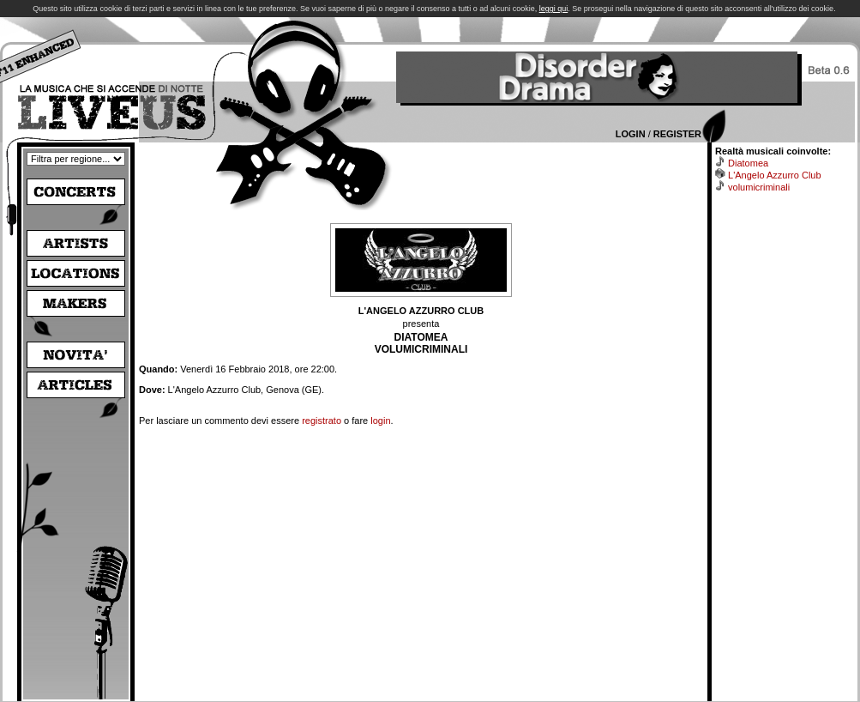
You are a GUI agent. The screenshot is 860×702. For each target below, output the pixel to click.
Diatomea (748, 163)
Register (677, 134)
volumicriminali (759, 187)
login (380, 420)
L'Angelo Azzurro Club (774, 175)
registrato (321, 420)
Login (631, 134)
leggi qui (553, 8)
